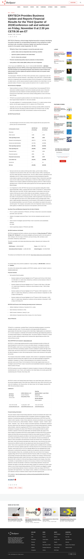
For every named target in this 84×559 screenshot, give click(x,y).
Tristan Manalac (56, 81)
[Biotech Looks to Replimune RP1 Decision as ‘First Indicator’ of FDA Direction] (69, 116)
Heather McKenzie (56, 126)
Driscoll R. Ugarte (53, 521)
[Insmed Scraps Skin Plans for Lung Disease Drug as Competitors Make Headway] (69, 78)
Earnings (11, 487)
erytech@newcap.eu (39, 406)
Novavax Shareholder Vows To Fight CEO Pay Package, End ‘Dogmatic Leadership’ (59, 71)
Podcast (27, 517)
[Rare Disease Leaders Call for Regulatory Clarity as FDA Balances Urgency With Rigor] (69, 131)
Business (13, 12)
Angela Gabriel (56, 63)
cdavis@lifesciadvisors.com (27, 406)
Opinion (44, 517)
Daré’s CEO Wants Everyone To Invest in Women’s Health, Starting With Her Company (60, 109)
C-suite (55, 69)
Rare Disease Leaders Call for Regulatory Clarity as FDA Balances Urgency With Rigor (59, 132)
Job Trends (56, 59)
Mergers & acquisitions (59, 52)
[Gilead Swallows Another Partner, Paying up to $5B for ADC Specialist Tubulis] (68, 511)
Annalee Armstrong (57, 56)
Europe (20, 487)
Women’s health (57, 107)
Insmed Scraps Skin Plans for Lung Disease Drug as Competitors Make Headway (59, 79)
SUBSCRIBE (73, 2)
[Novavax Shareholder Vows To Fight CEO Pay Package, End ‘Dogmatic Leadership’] (69, 71)
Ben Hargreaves (56, 119)
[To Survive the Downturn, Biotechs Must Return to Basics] (51, 511)
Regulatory (56, 114)
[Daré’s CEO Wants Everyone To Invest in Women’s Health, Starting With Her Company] (69, 109)
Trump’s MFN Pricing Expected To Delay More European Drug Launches (60, 139)
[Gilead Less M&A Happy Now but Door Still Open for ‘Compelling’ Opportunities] (69, 54)
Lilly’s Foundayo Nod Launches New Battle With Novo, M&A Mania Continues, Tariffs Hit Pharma (33, 520)
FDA (55, 122)
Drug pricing (56, 137)
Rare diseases (57, 129)
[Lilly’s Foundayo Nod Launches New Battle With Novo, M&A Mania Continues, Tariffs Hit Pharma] (33, 511)
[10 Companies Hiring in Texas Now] (69, 61)
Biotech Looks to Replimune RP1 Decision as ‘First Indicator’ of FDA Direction (60, 117)
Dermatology (57, 76)
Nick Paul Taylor (56, 141)
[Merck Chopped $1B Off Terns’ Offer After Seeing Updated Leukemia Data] (16, 511)
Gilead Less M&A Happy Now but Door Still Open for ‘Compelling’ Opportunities (59, 54)
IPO (15, 487)
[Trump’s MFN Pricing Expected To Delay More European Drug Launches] (69, 139)
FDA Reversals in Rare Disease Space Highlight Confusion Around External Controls (59, 124)
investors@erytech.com (14, 406)
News (9, 12)
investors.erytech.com (13, 269)
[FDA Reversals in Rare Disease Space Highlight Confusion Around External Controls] (69, 124)
